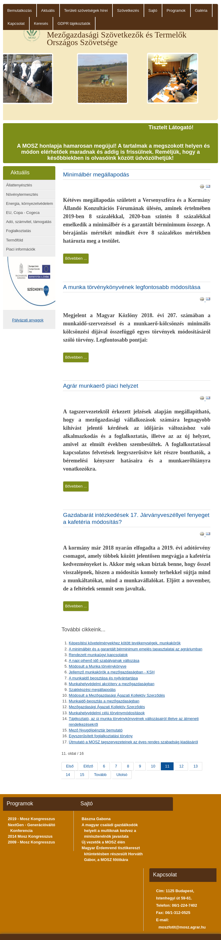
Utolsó (121, 774)
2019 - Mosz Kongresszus (31, 819)
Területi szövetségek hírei (86, 10)
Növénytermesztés (22, 194)
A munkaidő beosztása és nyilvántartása (103, 678)
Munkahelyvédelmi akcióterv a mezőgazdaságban (111, 684)
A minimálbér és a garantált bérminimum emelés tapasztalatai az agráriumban (135, 649)
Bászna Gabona (96, 819)
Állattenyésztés (19, 185)
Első (69, 766)
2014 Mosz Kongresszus (30, 836)
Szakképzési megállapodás (92, 689)
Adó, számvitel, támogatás (28, 221)
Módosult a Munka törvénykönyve (97, 666)
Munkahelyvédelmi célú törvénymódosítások (107, 713)
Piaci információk (20, 249)
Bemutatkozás (19, 10)
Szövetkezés (128, 10)
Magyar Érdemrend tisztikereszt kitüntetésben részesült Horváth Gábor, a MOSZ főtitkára (112, 854)
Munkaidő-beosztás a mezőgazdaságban (104, 701)
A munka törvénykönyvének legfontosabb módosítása (131, 287)
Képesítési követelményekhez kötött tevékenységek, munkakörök (124, 643)
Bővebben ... (76, 258)
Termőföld (14, 240)
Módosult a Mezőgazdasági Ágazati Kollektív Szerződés (117, 695)
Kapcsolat (16, 23)
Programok (176, 10)
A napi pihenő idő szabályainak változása (104, 660)
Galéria (201, 10)
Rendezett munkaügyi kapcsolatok (98, 654)
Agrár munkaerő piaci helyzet (100, 386)
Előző (88, 766)
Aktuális (48, 10)
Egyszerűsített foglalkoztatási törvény (100, 736)
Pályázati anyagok (28, 320)
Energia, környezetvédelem (29, 203)
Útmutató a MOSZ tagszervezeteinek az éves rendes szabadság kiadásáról (133, 742)
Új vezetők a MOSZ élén (103, 842)
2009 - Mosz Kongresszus (31, 842)
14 (68, 774)
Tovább (100, 774)
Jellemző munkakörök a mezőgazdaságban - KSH (111, 672)
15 (82, 774)
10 (153, 766)
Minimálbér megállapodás (96, 174)
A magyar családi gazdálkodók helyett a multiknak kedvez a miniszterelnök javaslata (110, 831)
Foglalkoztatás (18, 230)
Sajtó (152, 10)
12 (181, 766)
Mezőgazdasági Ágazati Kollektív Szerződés (107, 707)
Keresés (41, 23)
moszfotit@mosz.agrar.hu (182, 927)
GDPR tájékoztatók (73, 23)
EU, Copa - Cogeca (23, 212)
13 (195, 766)
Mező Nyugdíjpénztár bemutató (95, 730)
